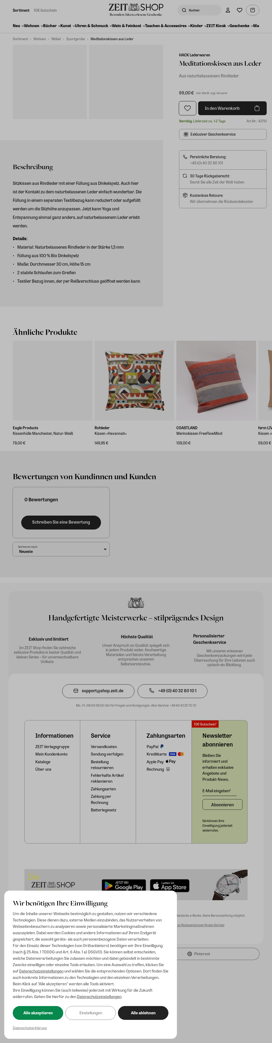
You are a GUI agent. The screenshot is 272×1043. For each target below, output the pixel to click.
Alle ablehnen (143, 1013)
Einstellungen (90, 1013)
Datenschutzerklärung (30, 1027)
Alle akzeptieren (38, 1013)
